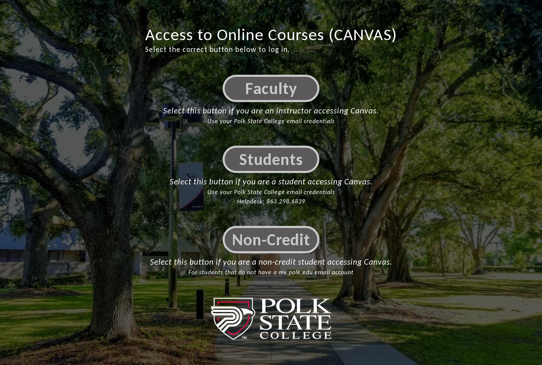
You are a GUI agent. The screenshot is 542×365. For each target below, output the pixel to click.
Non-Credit (271, 239)
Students (271, 159)
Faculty (271, 88)
